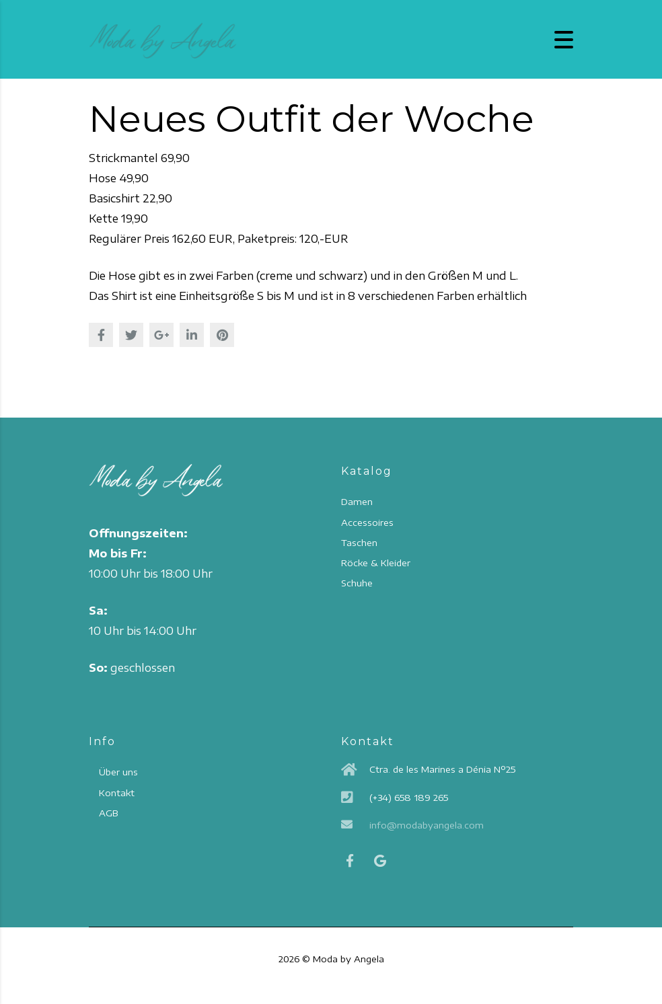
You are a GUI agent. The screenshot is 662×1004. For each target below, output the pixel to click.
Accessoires (367, 522)
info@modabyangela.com (426, 825)
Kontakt (117, 792)
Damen (357, 501)
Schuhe (357, 583)
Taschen (359, 542)
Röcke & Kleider (375, 562)
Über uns (118, 772)
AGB (108, 813)
